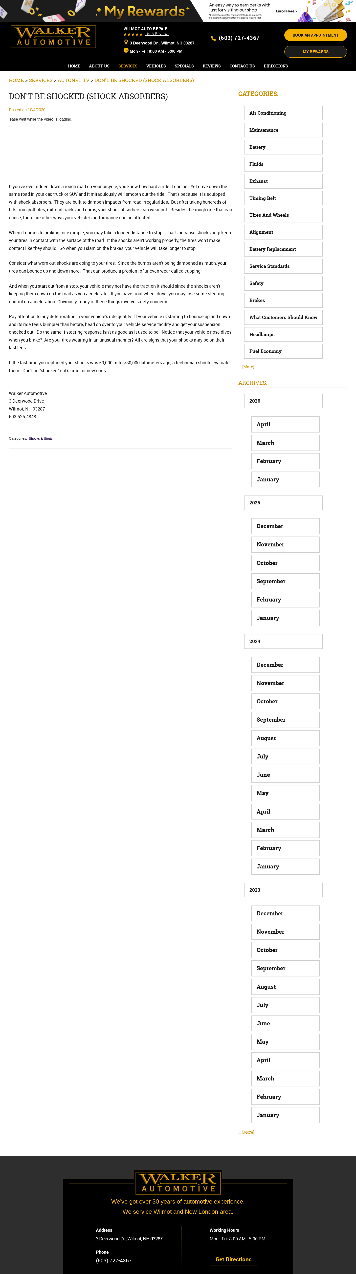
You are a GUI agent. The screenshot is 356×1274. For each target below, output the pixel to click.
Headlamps (262, 331)
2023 (254, 886)
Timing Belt (262, 195)
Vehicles (156, 62)
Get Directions (235, 1240)
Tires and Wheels (269, 212)
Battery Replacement (272, 245)
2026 (254, 397)
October (267, 559)
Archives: (252, 379)
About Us (99, 62)
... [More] (246, 363)
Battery (257, 143)
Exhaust (258, 177)
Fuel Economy (265, 348)
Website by (148, 1266)
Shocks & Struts (41, 435)
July (262, 753)
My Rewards (315, 49)
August (266, 734)
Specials (184, 62)
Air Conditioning (268, 109)
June (263, 771)
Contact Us (242, 62)
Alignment (261, 229)
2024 (254, 638)
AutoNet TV (73, 76)
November (270, 541)
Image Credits (106, 1266)
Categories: (258, 90)
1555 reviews (157, 33)
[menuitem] (74, 62)
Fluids (256, 160)
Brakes (257, 297)
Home (74, 62)
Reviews (212, 62)
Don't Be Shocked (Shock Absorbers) (144, 76)
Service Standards (269, 262)
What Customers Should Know (283, 314)
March (265, 439)
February (269, 457)
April (263, 421)
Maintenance (263, 126)
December (270, 522)
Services (127, 62)
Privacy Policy (81, 1266)
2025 (254, 499)
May (263, 790)
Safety (256, 280)
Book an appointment (315, 34)
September (271, 578)
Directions (276, 62)
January (268, 476)
